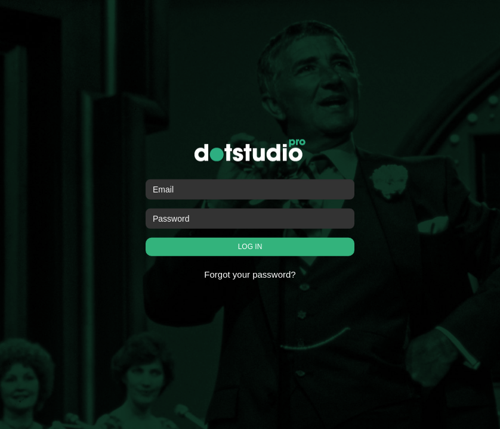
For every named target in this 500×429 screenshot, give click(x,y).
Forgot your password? (249, 274)
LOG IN (250, 247)
